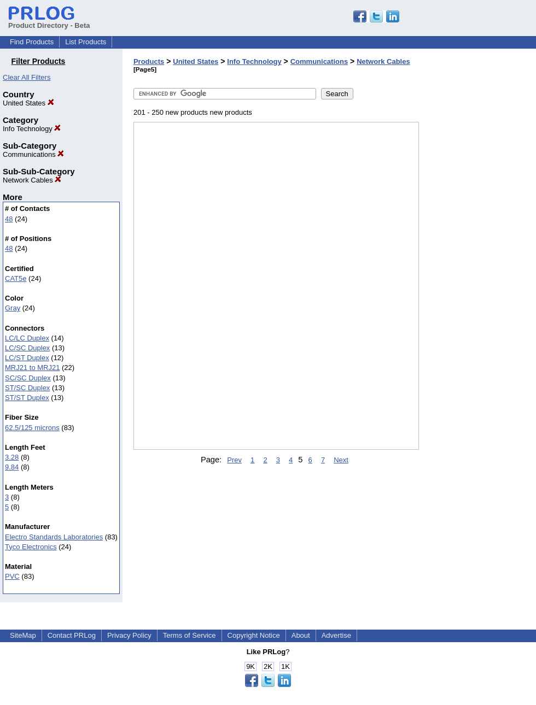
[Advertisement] (473, 284)
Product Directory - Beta (49, 21)
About (301, 635)
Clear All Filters (26, 77)
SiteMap (23, 635)
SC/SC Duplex (28, 378)
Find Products (32, 42)
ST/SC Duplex (27, 388)
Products (148, 61)
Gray (12, 308)
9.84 (12, 467)
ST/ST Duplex (27, 397)
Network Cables (32, 180)
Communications (33, 154)
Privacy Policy (129, 635)
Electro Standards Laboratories (54, 537)
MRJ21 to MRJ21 (32, 367)
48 (9, 219)
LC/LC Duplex (27, 338)
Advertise (336, 635)
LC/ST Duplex (27, 358)
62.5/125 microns (32, 428)
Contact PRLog (72, 635)
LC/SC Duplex (27, 348)
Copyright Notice (254, 635)
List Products (85, 42)
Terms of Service (189, 635)
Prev (234, 460)
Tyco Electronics (31, 547)
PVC (12, 576)
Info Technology (32, 129)
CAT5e (16, 278)
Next (341, 460)
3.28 (12, 457)
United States (28, 103)
